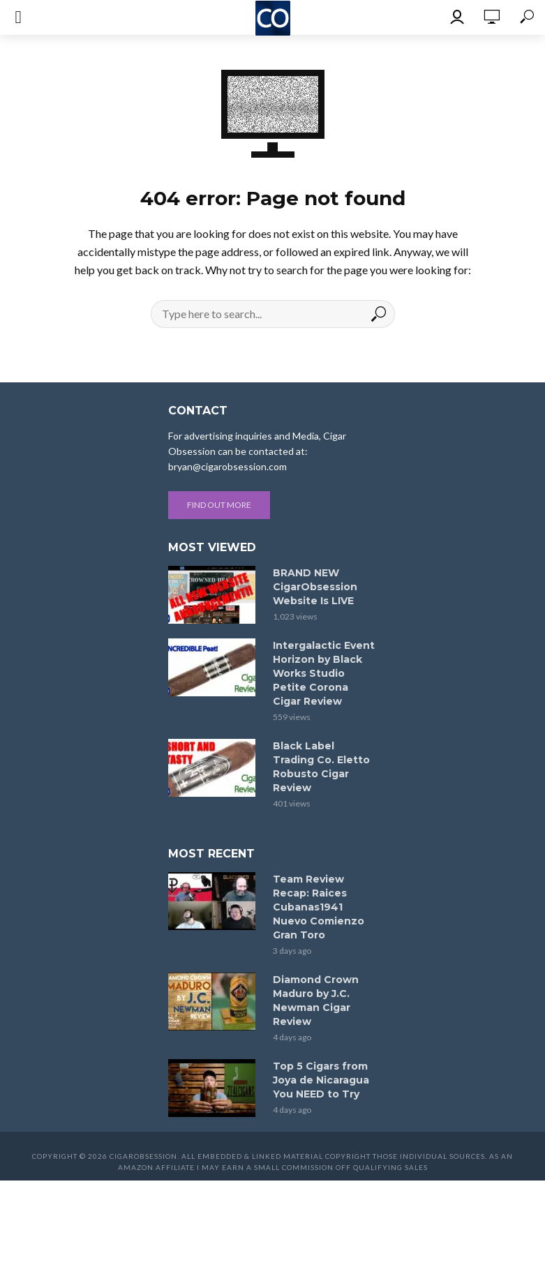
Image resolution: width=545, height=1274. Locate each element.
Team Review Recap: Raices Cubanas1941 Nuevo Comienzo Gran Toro (318, 907)
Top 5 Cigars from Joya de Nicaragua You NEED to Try (321, 1080)
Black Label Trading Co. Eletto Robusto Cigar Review (321, 767)
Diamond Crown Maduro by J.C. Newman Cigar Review (316, 1000)
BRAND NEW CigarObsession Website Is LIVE (315, 587)
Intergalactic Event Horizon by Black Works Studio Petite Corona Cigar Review (324, 673)
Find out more (219, 505)
